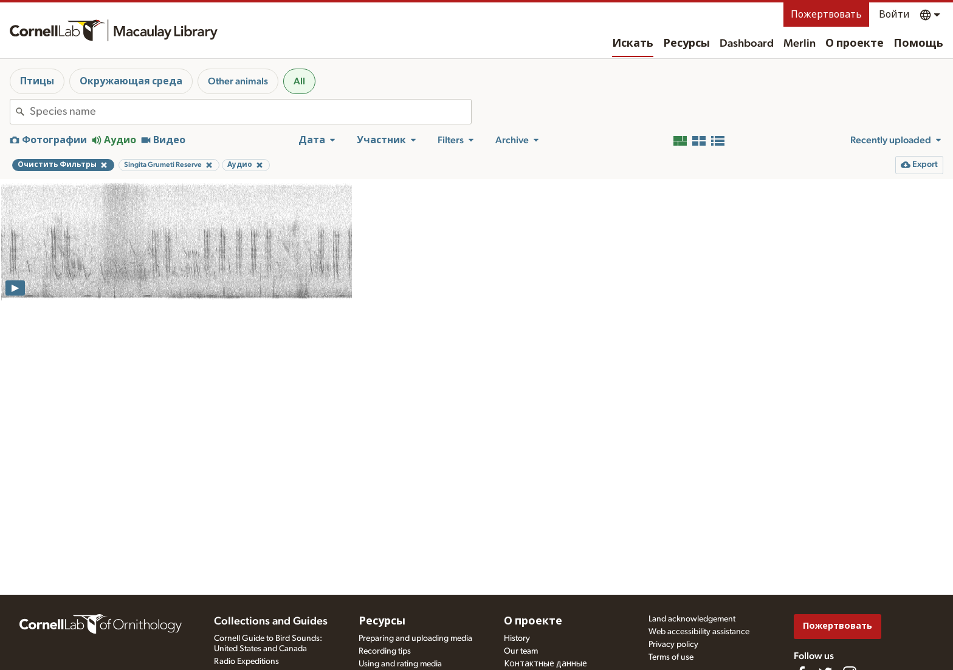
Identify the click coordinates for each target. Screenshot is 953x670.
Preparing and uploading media (415, 638)
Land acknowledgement (692, 619)
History (517, 638)
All (299, 81)
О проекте (854, 43)
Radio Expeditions (246, 661)
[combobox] (250, 112)
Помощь (918, 43)
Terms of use (671, 657)
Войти (894, 14)
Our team (521, 651)
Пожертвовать (826, 14)
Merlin (799, 43)
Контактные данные (545, 664)
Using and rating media (400, 664)
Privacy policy (673, 644)
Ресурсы (686, 43)
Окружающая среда (131, 81)
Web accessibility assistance (699, 632)
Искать (632, 43)
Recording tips (385, 651)
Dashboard (747, 43)
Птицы (37, 81)
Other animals (238, 81)
